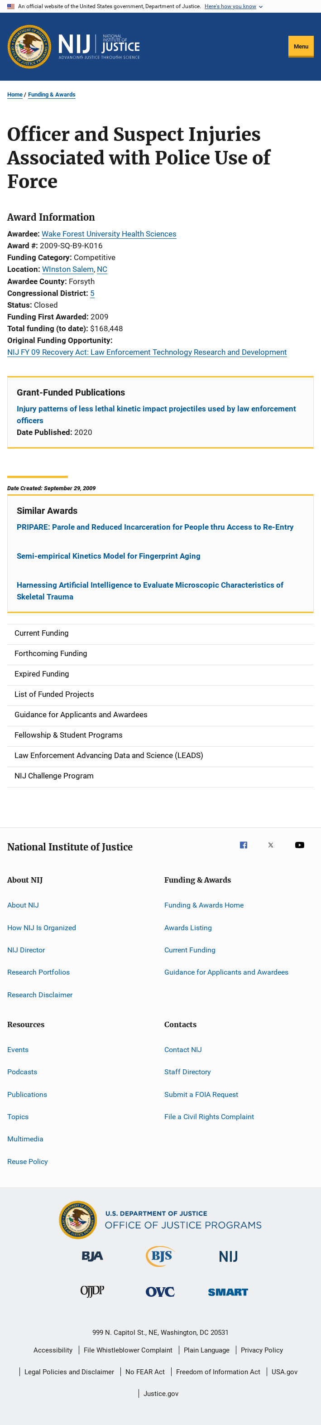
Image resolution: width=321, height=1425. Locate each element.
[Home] (99, 46)
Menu (301, 46)
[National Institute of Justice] (229, 1263)
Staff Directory (187, 1072)
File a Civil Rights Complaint (209, 1116)
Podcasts (22, 1072)
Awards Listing (188, 927)
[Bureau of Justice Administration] (92, 1263)
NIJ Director (26, 950)
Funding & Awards (52, 94)
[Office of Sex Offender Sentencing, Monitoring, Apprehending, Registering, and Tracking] (228, 1297)
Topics (18, 1116)
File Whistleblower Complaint (128, 1350)
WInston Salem (68, 269)
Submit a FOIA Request (201, 1094)
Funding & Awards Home (204, 905)
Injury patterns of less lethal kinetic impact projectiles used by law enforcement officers (156, 414)
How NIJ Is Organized (41, 927)
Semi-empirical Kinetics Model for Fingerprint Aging (109, 555)
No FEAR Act (145, 1372)
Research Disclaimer (39, 994)
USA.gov (284, 1372)
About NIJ (23, 905)
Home (15, 94)
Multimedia (25, 1139)
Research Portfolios (38, 972)
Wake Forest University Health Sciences (109, 233)
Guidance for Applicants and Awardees (226, 972)
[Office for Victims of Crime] (160, 1298)
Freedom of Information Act (218, 1372)
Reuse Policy (27, 1161)
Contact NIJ (183, 1049)
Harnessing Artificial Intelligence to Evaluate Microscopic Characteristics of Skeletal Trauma (150, 590)
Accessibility (53, 1350)
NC (102, 269)
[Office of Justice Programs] (29, 46)
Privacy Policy (262, 1350)
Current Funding (190, 950)
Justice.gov (161, 1394)
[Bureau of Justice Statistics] (160, 1268)
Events (18, 1049)
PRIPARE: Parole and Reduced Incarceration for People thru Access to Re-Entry (155, 526)
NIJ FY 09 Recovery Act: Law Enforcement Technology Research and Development (147, 352)
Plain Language (207, 1350)
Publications (27, 1094)
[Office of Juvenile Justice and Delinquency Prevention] (92, 1299)
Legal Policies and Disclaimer (69, 1372)
